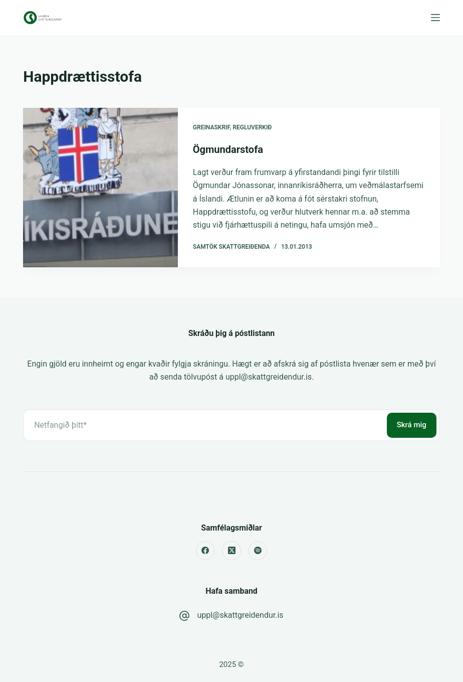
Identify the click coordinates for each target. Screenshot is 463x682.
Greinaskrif (211, 127)
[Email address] (204, 425)
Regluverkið (252, 127)
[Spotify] (258, 550)
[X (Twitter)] (231, 550)
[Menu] (435, 17)
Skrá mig (411, 424)
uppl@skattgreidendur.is (240, 615)
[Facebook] (205, 550)
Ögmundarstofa (228, 149)
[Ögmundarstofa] (100, 187)
